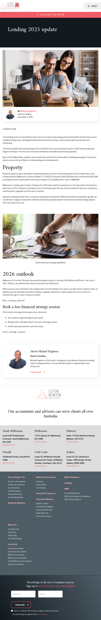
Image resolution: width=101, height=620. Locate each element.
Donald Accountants (16, 548)
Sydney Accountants (16, 564)
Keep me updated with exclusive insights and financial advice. (36, 611)
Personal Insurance (43, 516)
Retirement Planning (44, 509)
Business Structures (45, 477)
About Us (12, 524)
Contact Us (12, 532)
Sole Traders (41, 487)
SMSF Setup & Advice (72, 499)
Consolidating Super (72, 493)
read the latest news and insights (56, 586)
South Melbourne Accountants (20, 561)
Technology (12, 535)
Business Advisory (16, 502)
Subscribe (20, 604)
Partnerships (41, 484)
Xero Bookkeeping (15, 497)
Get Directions (9, 444)
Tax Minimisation (14, 490)
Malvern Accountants (16, 554)
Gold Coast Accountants (17, 551)
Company (39, 481)
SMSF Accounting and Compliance (77, 496)
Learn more (35, 372)
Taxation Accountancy (16, 484)
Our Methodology (15, 538)
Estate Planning (42, 513)
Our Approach (13, 529)
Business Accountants (16, 481)
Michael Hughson (28, 111)
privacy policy (42, 614)
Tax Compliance (14, 487)
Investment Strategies (44, 506)
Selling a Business (15, 494)
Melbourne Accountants (17, 557)
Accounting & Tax (16, 477)
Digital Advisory (71, 477)
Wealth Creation (42, 503)
